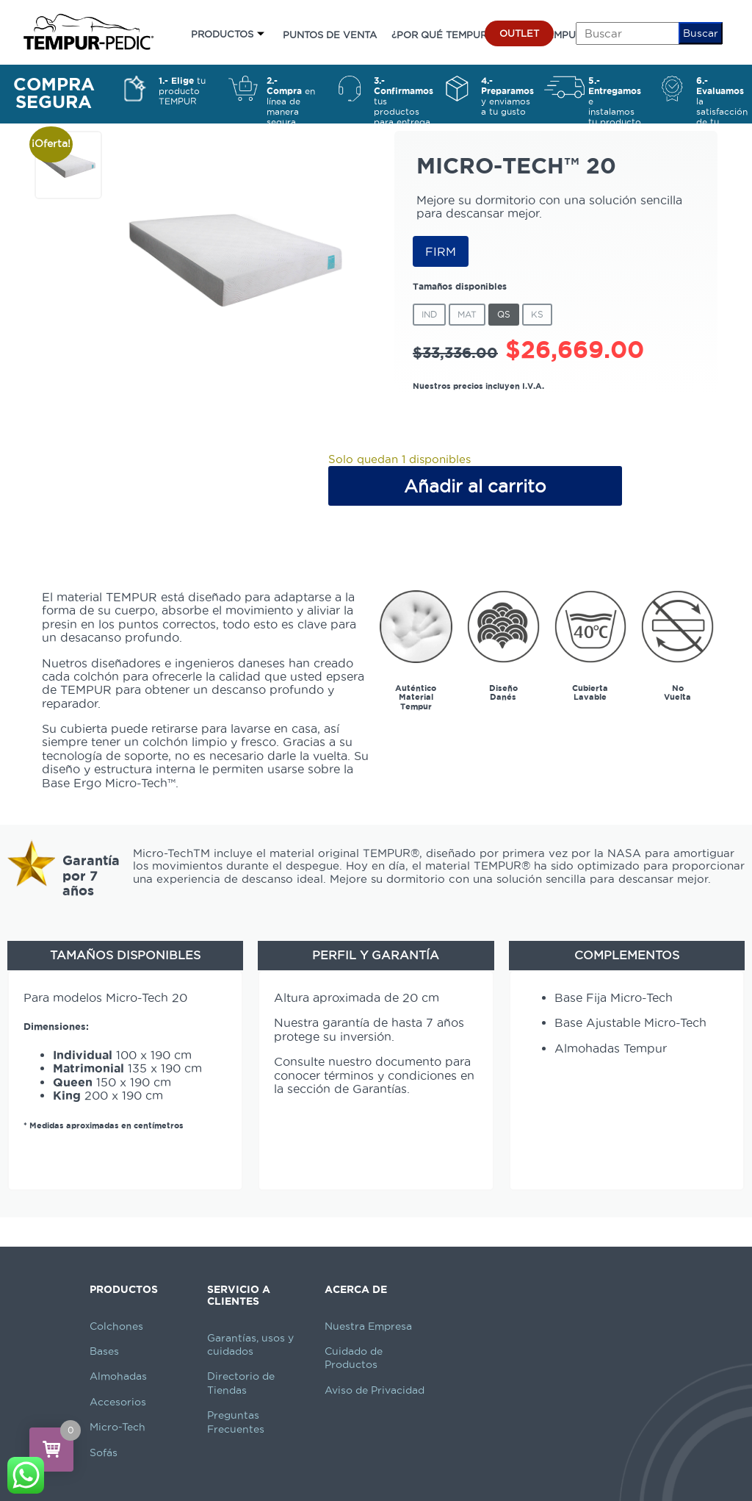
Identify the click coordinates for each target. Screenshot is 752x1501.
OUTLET (519, 33)
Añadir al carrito (475, 485)
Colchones (116, 1326)
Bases (104, 1351)
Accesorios (118, 1402)
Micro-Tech (117, 1427)
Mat (467, 314)
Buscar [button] (700, 33)
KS (537, 314)
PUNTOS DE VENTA (330, 34)
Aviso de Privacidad (374, 1390)
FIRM (440, 251)
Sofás (104, 1452)
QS (503, 314)
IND (429, 314)
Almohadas (118, 1376)
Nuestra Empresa (368, 1326)
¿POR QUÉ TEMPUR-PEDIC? (459, 34)
